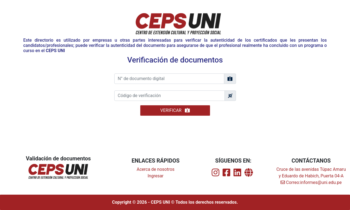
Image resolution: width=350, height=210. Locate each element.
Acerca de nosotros (155, 169)
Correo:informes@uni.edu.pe (311, 182)
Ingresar (156, 175)
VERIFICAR (174, 110)
